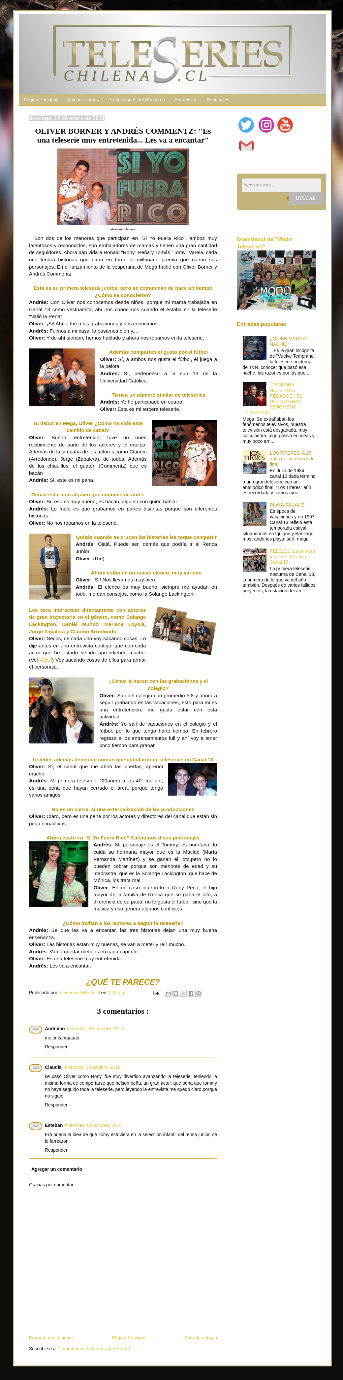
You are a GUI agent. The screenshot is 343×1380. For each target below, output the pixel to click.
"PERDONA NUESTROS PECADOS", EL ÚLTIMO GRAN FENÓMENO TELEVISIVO (272, 398)
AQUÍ (46, 660)
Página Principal (40, 99)
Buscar (306, 198)
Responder (56, 1046)
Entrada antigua (200, 1337)
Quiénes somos (83, 99)
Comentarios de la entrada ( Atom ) (94, 1348)
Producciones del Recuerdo (136, 99)
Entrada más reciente (51, 1337)
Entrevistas (185, 99)
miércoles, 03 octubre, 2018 (95, 1028)
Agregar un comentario (56, 1169)
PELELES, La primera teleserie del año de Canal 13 (292, 556)
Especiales (218, 99)
